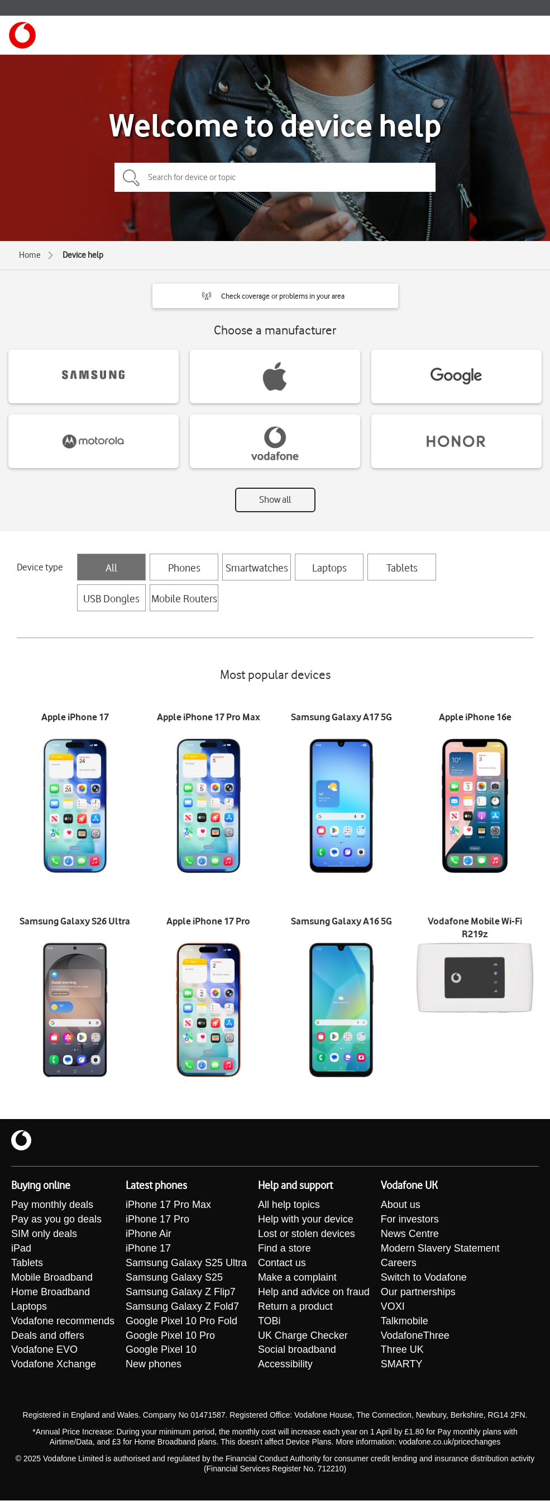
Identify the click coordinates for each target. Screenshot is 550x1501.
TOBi (269, 1321)
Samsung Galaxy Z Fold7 (182, 1307)
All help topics (289, 1205)
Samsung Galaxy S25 (174, 1277)
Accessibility (285, 1365)
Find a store (284, 1248)
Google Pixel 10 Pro (170, 1336)
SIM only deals (44, 1234)
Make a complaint (297, 1277)
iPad (21, 1248)
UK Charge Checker (303, 1336)
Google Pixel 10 (161, 1350)
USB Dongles (111, 598)
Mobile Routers (184, 598)
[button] (275, 296)
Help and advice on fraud (314, 1292)
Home (30, 255)
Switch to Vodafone (424, 1277)
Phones (184, 567)
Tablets (402, 567)
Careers (399, 1263)
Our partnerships (418, 1292)
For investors (410, 1219)
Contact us (282, 1263)
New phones (153, 1365)
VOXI (393, 1307)
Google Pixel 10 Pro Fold (181, 1321)
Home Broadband (50, 1292)
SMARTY (402, 1365)
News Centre (410, 1234)
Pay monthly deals (52, 1205)
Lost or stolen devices (306, 1234)
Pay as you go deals (56, 1219)
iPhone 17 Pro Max (168, 1205)
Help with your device (305, 1219)
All (111, 567)
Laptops (329, 567)
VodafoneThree (415, 1336)
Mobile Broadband (52, 1277)
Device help (83, 255)
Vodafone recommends (62, 1321)
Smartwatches (257, 567)
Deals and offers (47, 1336)
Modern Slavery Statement (440, 1248)
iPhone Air (148, 1234)
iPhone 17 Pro (157, 1219)
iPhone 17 (148, 1248)
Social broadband (297, 1350)
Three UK (402, 1350)
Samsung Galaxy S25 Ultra (186, 1263)
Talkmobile (404, 1321)
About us (400, 1205)
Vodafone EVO (44, 1350)
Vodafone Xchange (53, 1365)
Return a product (295, 1307)
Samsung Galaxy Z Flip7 (181, 1292)
